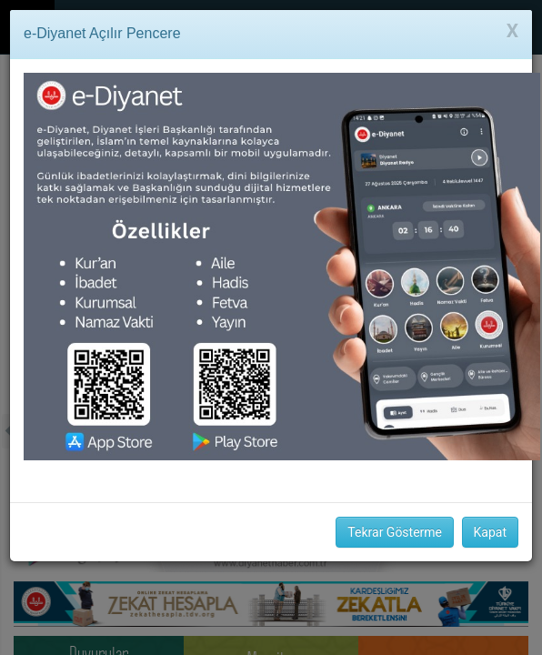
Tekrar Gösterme (394, 532)
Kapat (490, 532)
